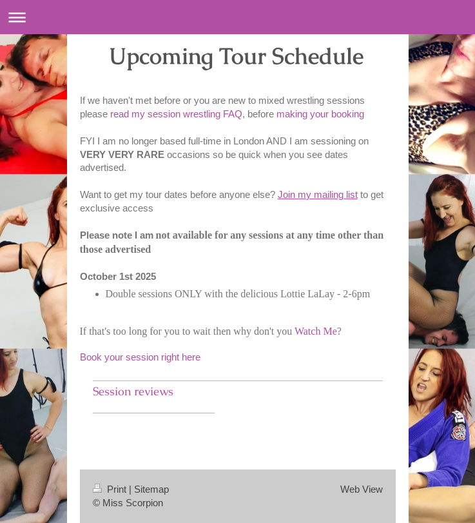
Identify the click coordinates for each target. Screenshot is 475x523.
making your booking (320, 113)
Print (111, 489)
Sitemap (151, 489)
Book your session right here (141, 356)
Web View (361, 489)
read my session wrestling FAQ (176, 113)
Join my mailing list (318, 194)
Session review (130, 391)
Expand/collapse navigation (237, 17)
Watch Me (316, 331)
